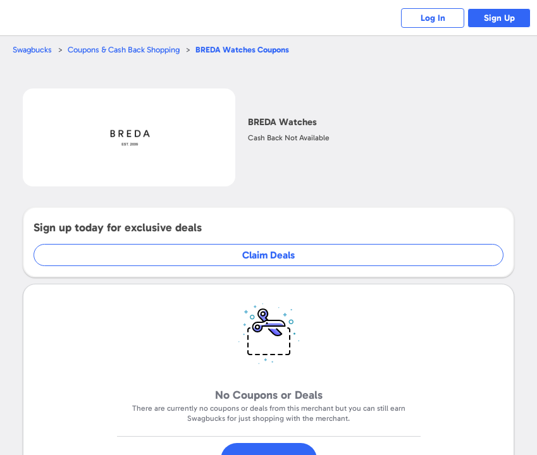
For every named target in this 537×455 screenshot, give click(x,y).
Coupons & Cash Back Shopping (124, 49)
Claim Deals (268, 255)
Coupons (242, 49)
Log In (433, 18)
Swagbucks (32, 49)
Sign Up (499, 18)
